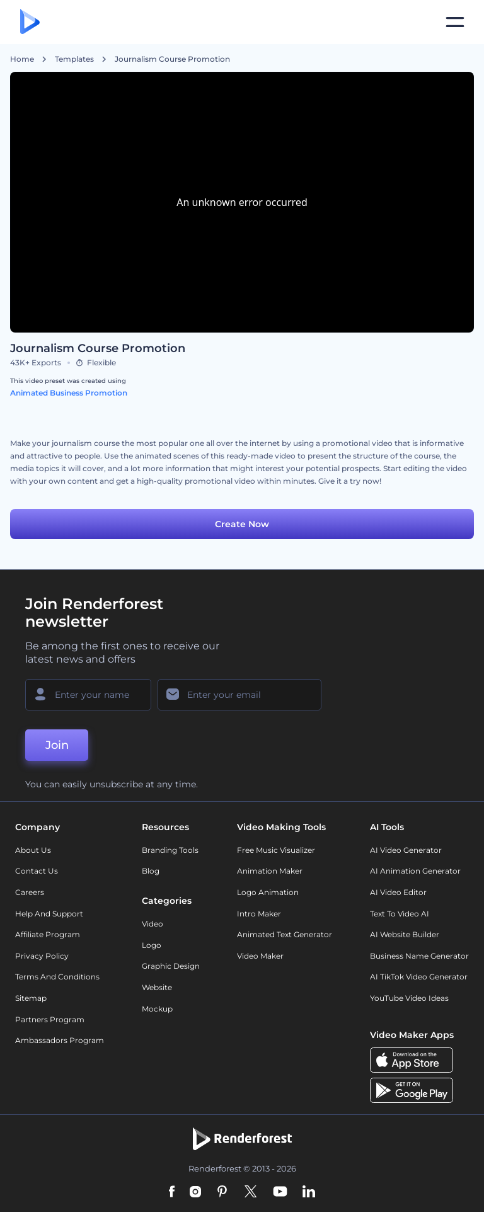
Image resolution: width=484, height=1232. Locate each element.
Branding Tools (170, 850)
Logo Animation (268, 892)
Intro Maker (259, 913)
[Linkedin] (308, 1192)
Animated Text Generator (284, 934)
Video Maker (260, 956)
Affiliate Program (47, 934)
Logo (151, 945)
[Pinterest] (222, 1192)
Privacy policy (42, 956)
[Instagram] (195, 1192)
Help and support (49, 913)
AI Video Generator (406, 850)
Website (157, 987)
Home (22, 59)
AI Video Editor (398, 892)
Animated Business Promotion (68, 392)
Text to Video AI (399, 913)
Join (57, 745)
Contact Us (36, 871)
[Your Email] (239, 694)
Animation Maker (269, 871)
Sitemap (31, 998)
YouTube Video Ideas (409, 998)
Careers (29, 892)
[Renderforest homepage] (30, 22)
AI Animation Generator (415, 871)
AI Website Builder (404, 934)
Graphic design (171, 966)
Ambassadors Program (59, 1040)
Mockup (157, 1008)
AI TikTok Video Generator (419, 976)
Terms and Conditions (57, 976)
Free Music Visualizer (276, 850)
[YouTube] (280, 1192)
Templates (74, 59)
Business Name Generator (419, 956)
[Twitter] (250, 1192)
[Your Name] (88, 694)
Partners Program (49, 1019)
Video (152, 923)
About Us (33, 850)
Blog (150, 871)
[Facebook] (172, 1192)
